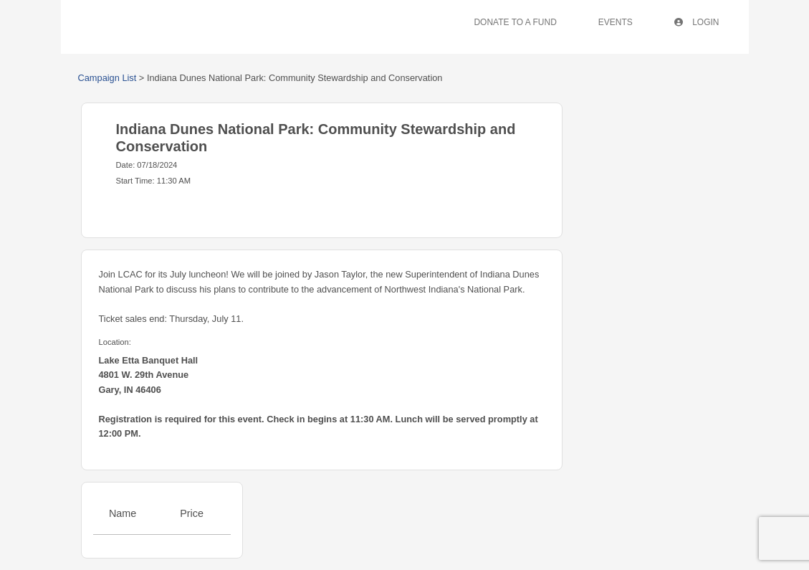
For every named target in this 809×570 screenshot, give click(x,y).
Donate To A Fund (515, 22)
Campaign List (107, 77)
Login (696, 22)
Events (615, 22)
